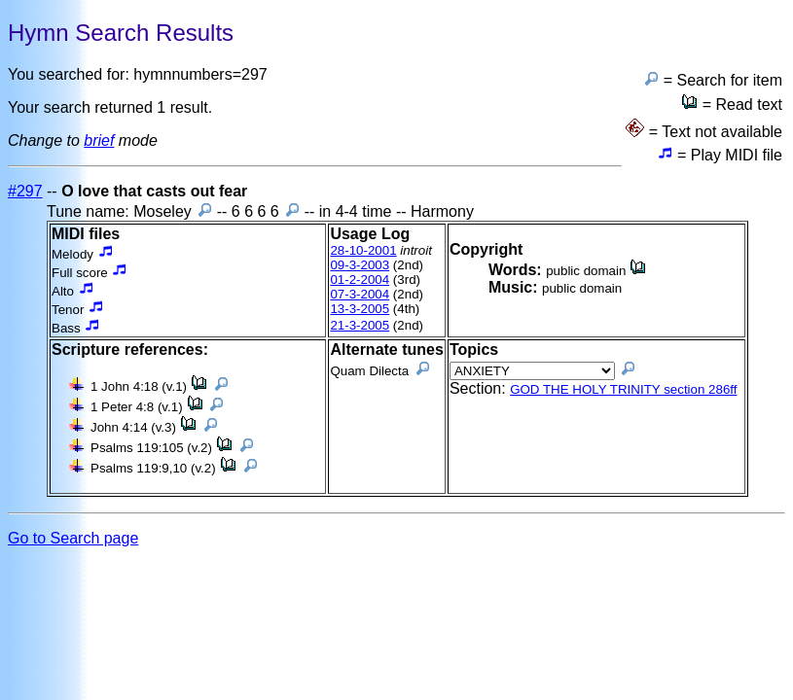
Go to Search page (73, 538)
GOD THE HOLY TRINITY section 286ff (623, 389)
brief (99, 140)
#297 (25, 191)
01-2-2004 (359, 279)
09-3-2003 (359, 265)
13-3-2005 (359, 308)
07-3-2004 (359, 294)
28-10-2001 (363, 250)
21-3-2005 (359, 325)
